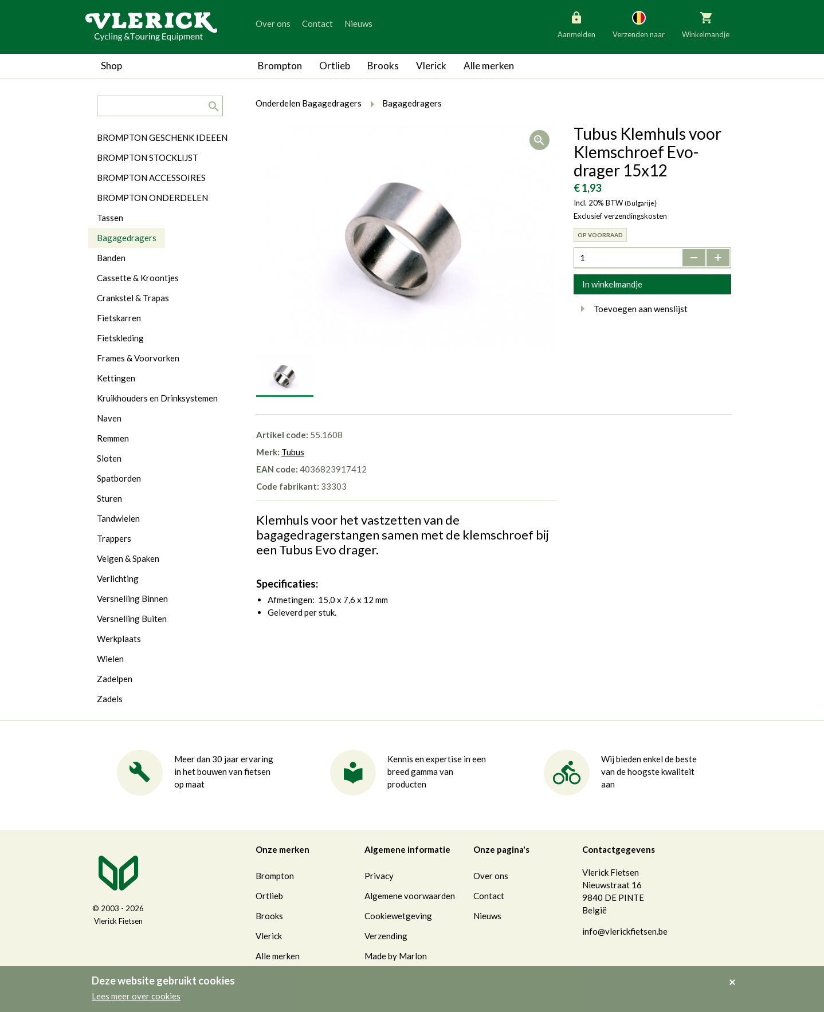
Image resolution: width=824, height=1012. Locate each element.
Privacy (379, 876)
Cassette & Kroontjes (138, 278)
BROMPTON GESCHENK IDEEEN (162, 137)
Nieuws (358, 23)
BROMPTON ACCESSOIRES (151, 177)
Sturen (109, 498)
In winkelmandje (612, 284)
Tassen (110, 217)
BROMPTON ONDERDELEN (152, 197)
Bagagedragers (126, 238)
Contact (317, 23)
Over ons (273, 23)
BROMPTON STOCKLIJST (147, 157)
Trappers (114, 538)
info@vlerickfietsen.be (625, 931)
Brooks (383, 66)
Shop (111, 66)
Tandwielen (118, 518)
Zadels (110, 699)
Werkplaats (119, 638)
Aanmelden (576, 24)
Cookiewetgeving (398, 916)
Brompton (280, 66)
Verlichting (118, 578)
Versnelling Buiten (132, 618)
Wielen (110, 658)
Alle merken (489, 66)
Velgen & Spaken (128, 558)
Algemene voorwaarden (409, 896)
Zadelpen (114, 679)
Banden (111, 258)
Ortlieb (334, 66)
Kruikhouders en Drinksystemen (157, 398)
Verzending (385, 936)
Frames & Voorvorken (138, 358)
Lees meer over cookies (136, 996)
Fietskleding (120, 338)
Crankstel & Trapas (133, 298)
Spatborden (119, 478)
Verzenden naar (639, 24)
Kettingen (116, 378)
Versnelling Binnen (132, 598)
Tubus (292, 452)
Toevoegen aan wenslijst (631, 308)
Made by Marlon (395, 956)
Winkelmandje (705, 24)
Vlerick (431, 66)
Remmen (113, 438)
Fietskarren (119, 318)
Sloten (109, 458)
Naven (109, 418)
